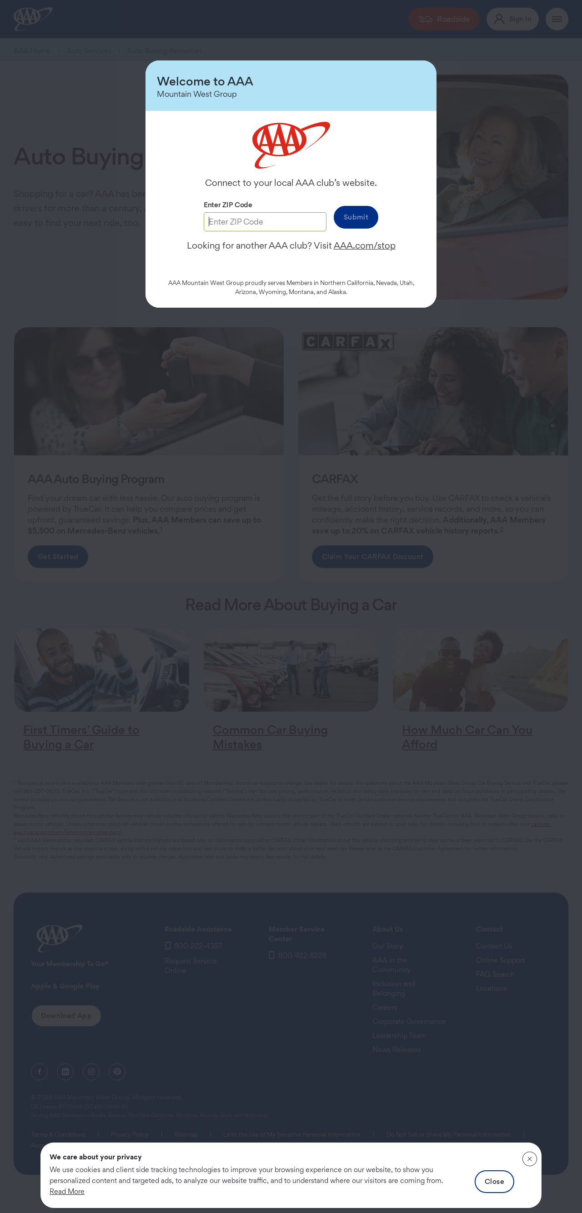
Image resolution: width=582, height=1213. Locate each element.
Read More (67, 1191)
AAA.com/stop (365, 245)
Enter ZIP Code (228, 204)
